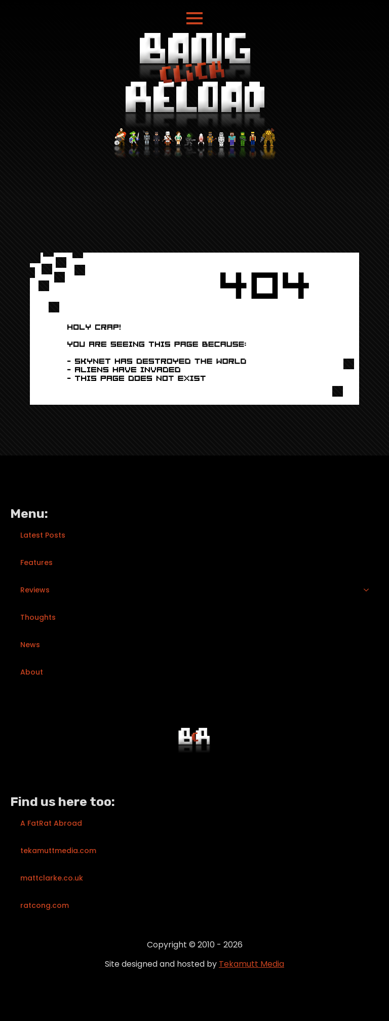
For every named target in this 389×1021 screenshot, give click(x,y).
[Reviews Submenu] (369, 590)
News (30, 645)
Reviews (35, 590)
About (31, 672)
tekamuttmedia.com (58, 851)
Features (36, 562)
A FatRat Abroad (51, 823)
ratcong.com (44, 905)
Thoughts (38, 617)
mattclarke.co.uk (51, 878)
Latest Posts (42, 535)
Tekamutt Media (251, 964)
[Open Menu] (194, 18)
